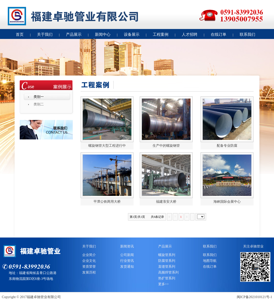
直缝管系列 (166, 266)
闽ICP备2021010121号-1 (254, 297)
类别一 (39, 97)
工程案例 (160, 34)
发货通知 (127, 266)
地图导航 (210, 261)
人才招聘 (189, 34)
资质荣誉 (89, 266)
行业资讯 (127, 261)
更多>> (163, 284)
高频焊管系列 (168, 272)
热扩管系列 (166, 278)
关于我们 (45, 34)
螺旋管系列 (166, 255)
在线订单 (218, 34)
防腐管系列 (166, 261)
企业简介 (89, 255)
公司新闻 (127, 255)
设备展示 (131, 34)
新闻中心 (102, 34)
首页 (20, 34)
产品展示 (74, 34)
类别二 (39, 104)
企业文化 (89, 261)
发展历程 (89, 272)
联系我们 (247, 34)
